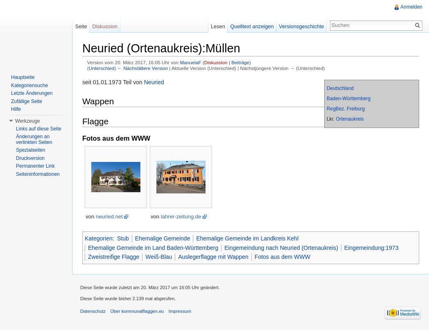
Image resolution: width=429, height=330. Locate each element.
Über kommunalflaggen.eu (137, 311)
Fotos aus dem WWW (282, 257)
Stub (123, 238)
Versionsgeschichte (301, 26)
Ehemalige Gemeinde (162, 238)
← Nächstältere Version (142, 68)
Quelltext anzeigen (252, 26)
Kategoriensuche (29, 85)
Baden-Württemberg (348, 98)
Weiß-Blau (158, 257)
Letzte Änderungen (31, 93)
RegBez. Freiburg (346, 109)
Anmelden (411, 7)
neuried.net (109, 216)
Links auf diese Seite (38, 129)
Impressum (180, 311)
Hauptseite (22, 77)
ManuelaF (190, 62)
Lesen (218, 26)
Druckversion (30, 158)
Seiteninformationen (38, 174)
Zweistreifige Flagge (113, 257)
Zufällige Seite (26, 101)
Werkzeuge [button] (27, 121)
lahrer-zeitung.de (181, 216)
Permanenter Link (35, 166)
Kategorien (99, 238)
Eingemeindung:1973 (371, 248)
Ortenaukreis (350, 119)
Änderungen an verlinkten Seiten (34, 139)
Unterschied (102, 68)
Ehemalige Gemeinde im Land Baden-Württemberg (153, 248)
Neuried (154, 82)
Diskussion (216, 62)
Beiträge (240, 62)
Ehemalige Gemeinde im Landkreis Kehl (247, 238)
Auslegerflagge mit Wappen (213, 257)
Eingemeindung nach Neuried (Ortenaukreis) (281, 248)
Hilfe (16, 109)
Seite (81, 26)
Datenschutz (93, 311)
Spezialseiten (30, 150)
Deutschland (340, 88)
